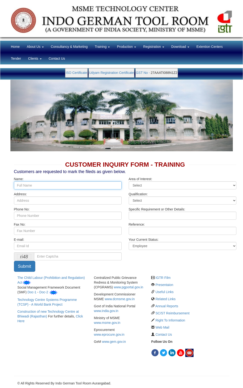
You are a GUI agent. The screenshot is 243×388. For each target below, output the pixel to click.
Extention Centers (209, 47)
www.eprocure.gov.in (109, 334)
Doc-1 (31, 292)
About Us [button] (35, 47)
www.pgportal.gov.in (128, 287)
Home (17, 46)
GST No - (143, 73)
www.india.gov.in (106, 311)
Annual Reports (166, 306)
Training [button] (102, 47)
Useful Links (164, 292)
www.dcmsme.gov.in (120, 299)
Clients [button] (35, 58)
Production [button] (126, 47)
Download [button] (180, 47)
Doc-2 (43, 292)
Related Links (165, 299)
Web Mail (162, 327)
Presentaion (164, 285)
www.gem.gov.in (114, 341)
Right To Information (170, 320)
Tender (16, 58)
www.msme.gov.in (107, 323)
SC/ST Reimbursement (172, 313)
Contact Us (57, 58)
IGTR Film (163, 278)
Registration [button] (153, 47)
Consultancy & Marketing (69, 47)
